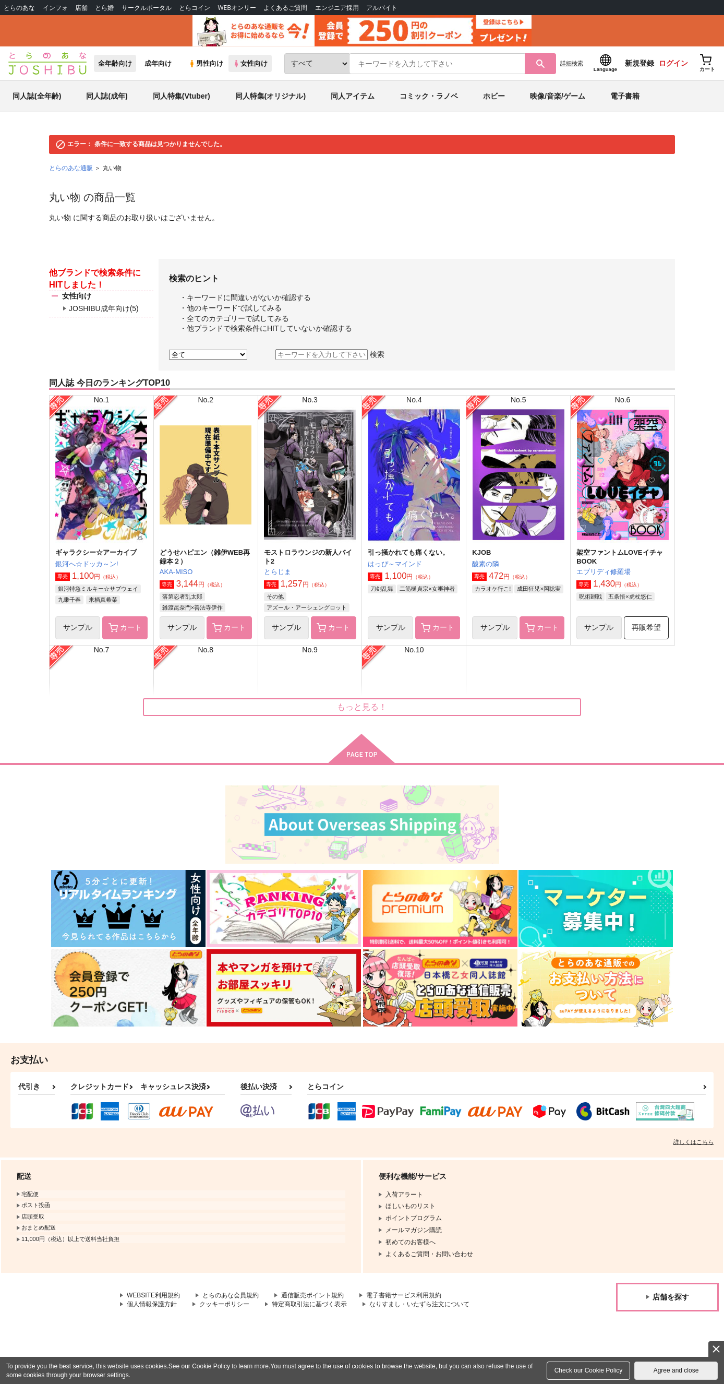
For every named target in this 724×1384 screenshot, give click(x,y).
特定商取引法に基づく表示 (309, 1304)
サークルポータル (147, 7)
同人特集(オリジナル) (270, 96)
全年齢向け (115, 63)
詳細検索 (571, 63)
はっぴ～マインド (395, 564)
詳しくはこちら (693, 1142)
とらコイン (194, 7)
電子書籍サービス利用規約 (403, 1295)
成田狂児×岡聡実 (538, 589)
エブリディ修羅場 (603, 572)
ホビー (494, 96)
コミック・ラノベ (429, 96)
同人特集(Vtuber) (181, 96)
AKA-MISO (176, 572)
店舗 (81, 7)
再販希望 (646, 627)
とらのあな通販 (71, 168)
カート (125, 628)
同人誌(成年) (106, 96)
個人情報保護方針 (152, 1304)
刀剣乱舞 (381, 589)
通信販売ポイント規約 (312, 1295)
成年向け (158, 63)
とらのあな (19, 7)
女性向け (250, 63)
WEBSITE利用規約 (153, 1295)
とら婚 (104, 7)
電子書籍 (624, 96)
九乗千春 (69, 599)
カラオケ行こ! (493, 589)
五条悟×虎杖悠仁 (629, 596)
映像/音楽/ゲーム (557, 96)
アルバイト (381, 7)
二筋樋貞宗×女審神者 (427, 589)
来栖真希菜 (103, 599)
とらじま (277, 572)
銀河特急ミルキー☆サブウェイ (98, 589)
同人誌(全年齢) (37, 96)
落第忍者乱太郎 (182, 596)
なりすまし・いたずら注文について (419, 1304)
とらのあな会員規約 (230, 1295)
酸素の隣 (485, 564)
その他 (275, 596)
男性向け (205, 63)
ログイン (673, 63)
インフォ (55, 7)
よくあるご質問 (285, 7)
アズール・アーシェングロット (307, 607)
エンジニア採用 (337, 7)
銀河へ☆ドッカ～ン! (86, 564)
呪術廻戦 (590, 596)
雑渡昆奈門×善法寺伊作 (192, 607)
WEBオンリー (237, 7)
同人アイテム (353, 96)
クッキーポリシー (224, 1304)
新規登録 (639, 63)
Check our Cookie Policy (588, 1370)
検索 (377, 354)
